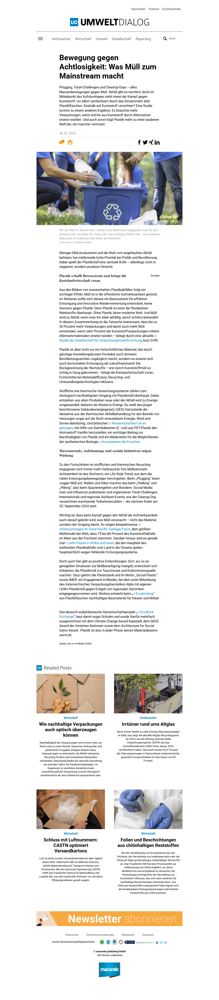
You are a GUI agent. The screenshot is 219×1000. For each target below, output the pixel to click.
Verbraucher (61, 38)
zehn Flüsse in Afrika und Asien (91, 542)
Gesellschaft (121, 38)
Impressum (148, 934)
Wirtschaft (83, 38)
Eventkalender (171, 9)
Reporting (143, 38)
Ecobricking (144, 593)
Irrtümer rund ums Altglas (148, 723)
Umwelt (101, 38)
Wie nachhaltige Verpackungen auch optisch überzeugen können (71, 729)
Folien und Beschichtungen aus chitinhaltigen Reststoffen (148, 842)
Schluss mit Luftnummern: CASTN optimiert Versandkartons (71, 845)
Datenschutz (72, 934)
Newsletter (138, 9)
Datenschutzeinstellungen (100, 934)
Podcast (153, 9)
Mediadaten (128, 934)
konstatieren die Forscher (121, 441)
